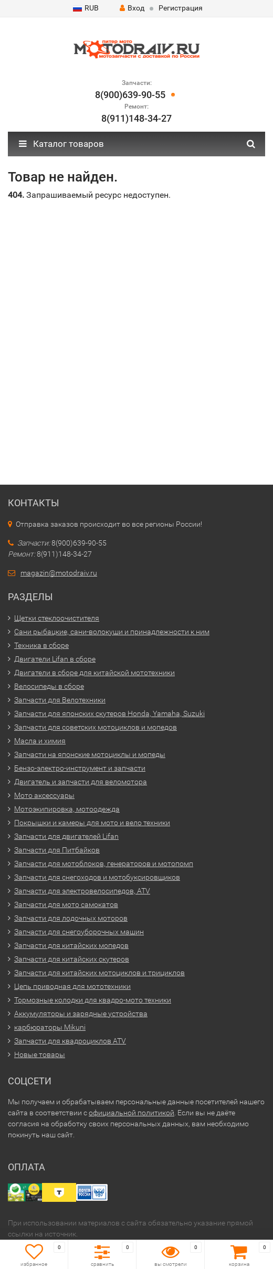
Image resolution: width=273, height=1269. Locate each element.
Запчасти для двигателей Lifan (66, 836)
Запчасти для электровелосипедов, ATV (82, 891)
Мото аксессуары (44, 795)
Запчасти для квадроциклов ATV (70, 1041)
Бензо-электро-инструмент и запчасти (79, 768)
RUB (86, 8)
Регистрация (181, 8)
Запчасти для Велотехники (60, 700)
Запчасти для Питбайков (57, 850)
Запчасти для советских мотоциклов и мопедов (95, 727)
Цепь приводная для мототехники (72, 986)
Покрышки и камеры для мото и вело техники (92, 822)
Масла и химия (40, 741)
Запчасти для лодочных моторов (71, 918)
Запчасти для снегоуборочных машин (79, 931)
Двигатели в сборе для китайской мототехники (94, 672)
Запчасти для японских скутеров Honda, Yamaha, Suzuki (109, 713)
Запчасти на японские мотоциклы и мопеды (89, 754)
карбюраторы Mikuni (50, 1027)
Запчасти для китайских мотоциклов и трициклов (99, 972)
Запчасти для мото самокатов (66, 904)
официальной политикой (131, 1112)
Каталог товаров (61, 143)
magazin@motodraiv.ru (58, 573)
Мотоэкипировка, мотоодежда (67, 809)
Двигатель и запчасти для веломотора (80, 781)
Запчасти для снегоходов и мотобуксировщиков (97, 877)
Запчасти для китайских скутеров (71, 959)
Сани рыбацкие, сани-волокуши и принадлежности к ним (111, 631)
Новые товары (39, 1054)
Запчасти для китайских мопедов (71, 945)
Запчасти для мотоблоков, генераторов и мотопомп (103, 863)
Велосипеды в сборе (49, 686)
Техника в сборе (41, 645)
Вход (132, 8)
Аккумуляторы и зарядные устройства (81, 1013)
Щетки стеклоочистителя (56, 618)
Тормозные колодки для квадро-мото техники (92, 1000)
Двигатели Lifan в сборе (55, 659)
